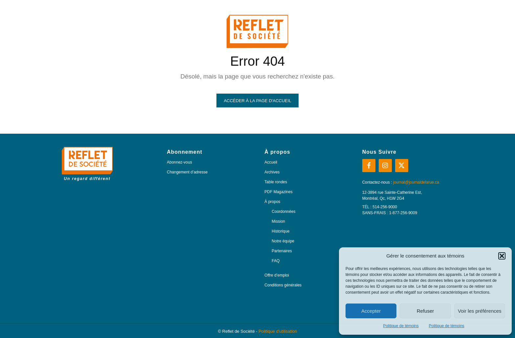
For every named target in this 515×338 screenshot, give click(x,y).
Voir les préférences (480, 311)
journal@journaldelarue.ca (416, 182)
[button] (502, 256)
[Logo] (87, 164)
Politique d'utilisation (277, 331)
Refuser (425, 311)
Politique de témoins (400, 326)
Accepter (371, 311)
